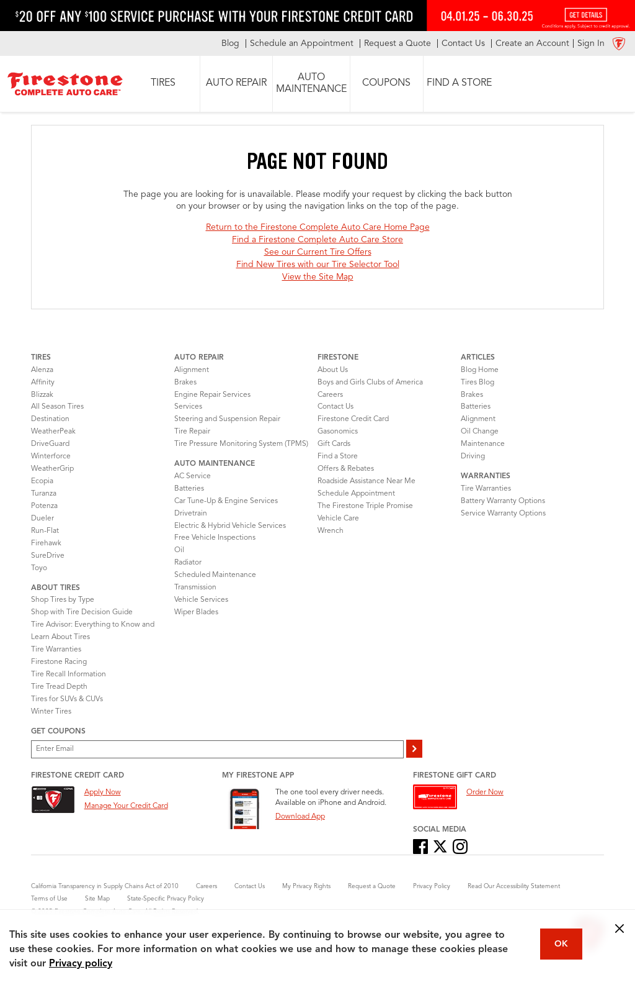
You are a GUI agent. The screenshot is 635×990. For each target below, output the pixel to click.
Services (188, 407)
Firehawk (46, 543)
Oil (179, 550)
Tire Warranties (56, 649)
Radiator (188, 562)
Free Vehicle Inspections (214, 538)
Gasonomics (338, 431)
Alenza (42, 370)
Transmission (195, 587)
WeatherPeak (53, 431)
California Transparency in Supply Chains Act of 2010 (105, 886)
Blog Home (480, 370)
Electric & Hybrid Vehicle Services (230, 526)
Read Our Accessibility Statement (514, 886)
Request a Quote (372, 886)
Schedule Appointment (356, 493)
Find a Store (338, 456)
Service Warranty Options (503, 513)
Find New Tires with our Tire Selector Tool (317, 264)
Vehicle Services (201, 600)
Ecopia (42, 481)
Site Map (97, 899)
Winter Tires (51, 711)
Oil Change (480, 431)
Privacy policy (80, 964)
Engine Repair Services (212, 395)
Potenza (44, 506)
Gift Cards (334, 444)
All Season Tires (57, 407)
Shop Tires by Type (62, 600)
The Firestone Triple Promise (365, 506)
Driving (473, 456)
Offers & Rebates (346, 469)
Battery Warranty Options (503, 501)
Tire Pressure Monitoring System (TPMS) (241, 444)
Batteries (189, 489)
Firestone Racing (59, 662)
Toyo (39, 568)
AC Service (192, 476)
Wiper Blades (196, 612)
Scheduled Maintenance (215, 575)
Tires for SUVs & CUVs (67, 699)
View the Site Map (317, 277)
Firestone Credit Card (353, 419)
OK (561, 944)
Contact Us (335, 407)
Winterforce (51, 456)
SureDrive (47, 556)
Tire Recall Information (68, 674)
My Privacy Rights (306, 886)
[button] (163, 84)
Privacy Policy (431, 886)
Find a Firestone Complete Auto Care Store (317, 239)
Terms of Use (49, 899)
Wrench (331, 531)
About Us (333, 370)
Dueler (42, 518)
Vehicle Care (338, 518)
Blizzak (42, 395)
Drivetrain (190, 513)
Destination (50, 419)
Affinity (43, 382)
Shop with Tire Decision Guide (82, 612)
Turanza (43, 493)
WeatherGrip (52, 469)
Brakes (185, 382)
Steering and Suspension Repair (227, 419)
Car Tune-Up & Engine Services (226, 501)
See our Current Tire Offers (317, 252)
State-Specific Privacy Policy (165, 899)
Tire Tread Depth (59, 687)
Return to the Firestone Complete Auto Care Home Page (318, 227)
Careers (330, 395)
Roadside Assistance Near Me (366, 481)
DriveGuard (50, 444)
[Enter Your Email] (217, 749)
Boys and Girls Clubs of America (370, 382)
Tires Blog (477, 382)
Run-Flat (45, 531)
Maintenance (483, 444)
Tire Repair (192, 431)
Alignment (191, 370)
